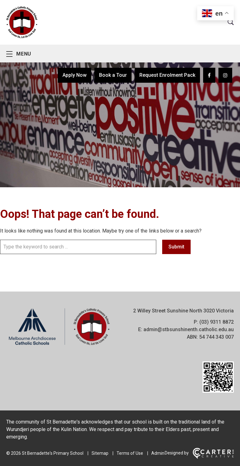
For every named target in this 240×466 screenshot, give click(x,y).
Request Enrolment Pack (167, 75)
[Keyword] (78, 247)
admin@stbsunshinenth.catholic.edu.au (188, 329)
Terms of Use (130, 453)
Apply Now (74, 75)
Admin (157, 453)
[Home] (59, 345)
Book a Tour (113, 75)
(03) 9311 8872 (216, 322)
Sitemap (100, 453)
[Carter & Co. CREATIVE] (213, 457)
